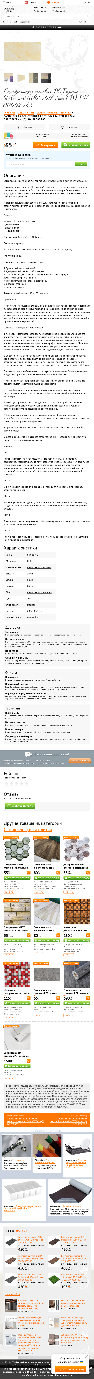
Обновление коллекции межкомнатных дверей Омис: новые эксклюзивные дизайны (31, 1321)
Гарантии (12, 708)
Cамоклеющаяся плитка (39, 567)
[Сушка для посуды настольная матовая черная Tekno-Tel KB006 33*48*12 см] (77, 1146)
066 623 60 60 (58, 11)
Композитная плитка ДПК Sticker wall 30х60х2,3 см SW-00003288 (30, 1277)
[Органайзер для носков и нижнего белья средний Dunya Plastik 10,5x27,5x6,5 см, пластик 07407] (24, 1191)
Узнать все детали (80, 760)
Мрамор (31, 604)
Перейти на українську (70, 1369)
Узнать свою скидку (18, 877)
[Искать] (88, 16)
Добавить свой (20, 806)
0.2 (28, 586)
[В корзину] (28, 872)
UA (85, 2)
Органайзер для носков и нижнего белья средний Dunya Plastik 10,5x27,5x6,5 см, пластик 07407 (22, 1208)
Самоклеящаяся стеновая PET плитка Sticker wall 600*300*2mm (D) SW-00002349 (68, 1121)
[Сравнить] (85, 22)
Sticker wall (41, 136)
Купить (81, 164)
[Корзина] (89, 22)
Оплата (11, 672)
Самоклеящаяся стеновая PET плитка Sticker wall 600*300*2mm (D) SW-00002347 (25, 1121)
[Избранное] (80, 22)
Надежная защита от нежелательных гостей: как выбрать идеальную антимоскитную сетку (31, 1304)
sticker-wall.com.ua (79, 136)
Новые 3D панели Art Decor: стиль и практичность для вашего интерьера (74, 1303)
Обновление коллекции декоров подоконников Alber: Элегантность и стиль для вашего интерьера (74, 1321)
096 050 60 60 (58, 7)
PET (29, 561)
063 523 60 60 (39, 11)
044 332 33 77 (39, 7)
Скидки (53, 2)
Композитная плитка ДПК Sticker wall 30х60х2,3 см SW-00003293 (30, 1240)
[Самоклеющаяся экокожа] (70, 1191)
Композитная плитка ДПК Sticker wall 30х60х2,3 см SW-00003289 (73, 1258)
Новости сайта (12, 1294)
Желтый (31, 598)
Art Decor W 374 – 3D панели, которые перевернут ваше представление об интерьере (75, 1338)
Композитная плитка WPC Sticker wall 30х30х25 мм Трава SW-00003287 (73, 1277)
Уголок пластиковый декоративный (45, 1161)
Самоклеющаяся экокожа (72, 1206)
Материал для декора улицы (31, 1245)
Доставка (12, 627)
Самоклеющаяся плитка (28, 829)
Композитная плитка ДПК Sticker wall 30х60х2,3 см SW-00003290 (30, 1258)
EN (87, 2)
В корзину (45, 145)
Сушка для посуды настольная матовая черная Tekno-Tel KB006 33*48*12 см (76, 1164)
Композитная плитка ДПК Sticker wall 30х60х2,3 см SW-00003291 (73, 1240)
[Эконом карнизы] (16, 1146)
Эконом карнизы (18, 1160)
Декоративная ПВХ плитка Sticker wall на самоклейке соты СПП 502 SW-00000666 (16, 869)
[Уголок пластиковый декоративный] (47, 1146)
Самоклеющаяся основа (39, 592)
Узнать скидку (75, 145)
